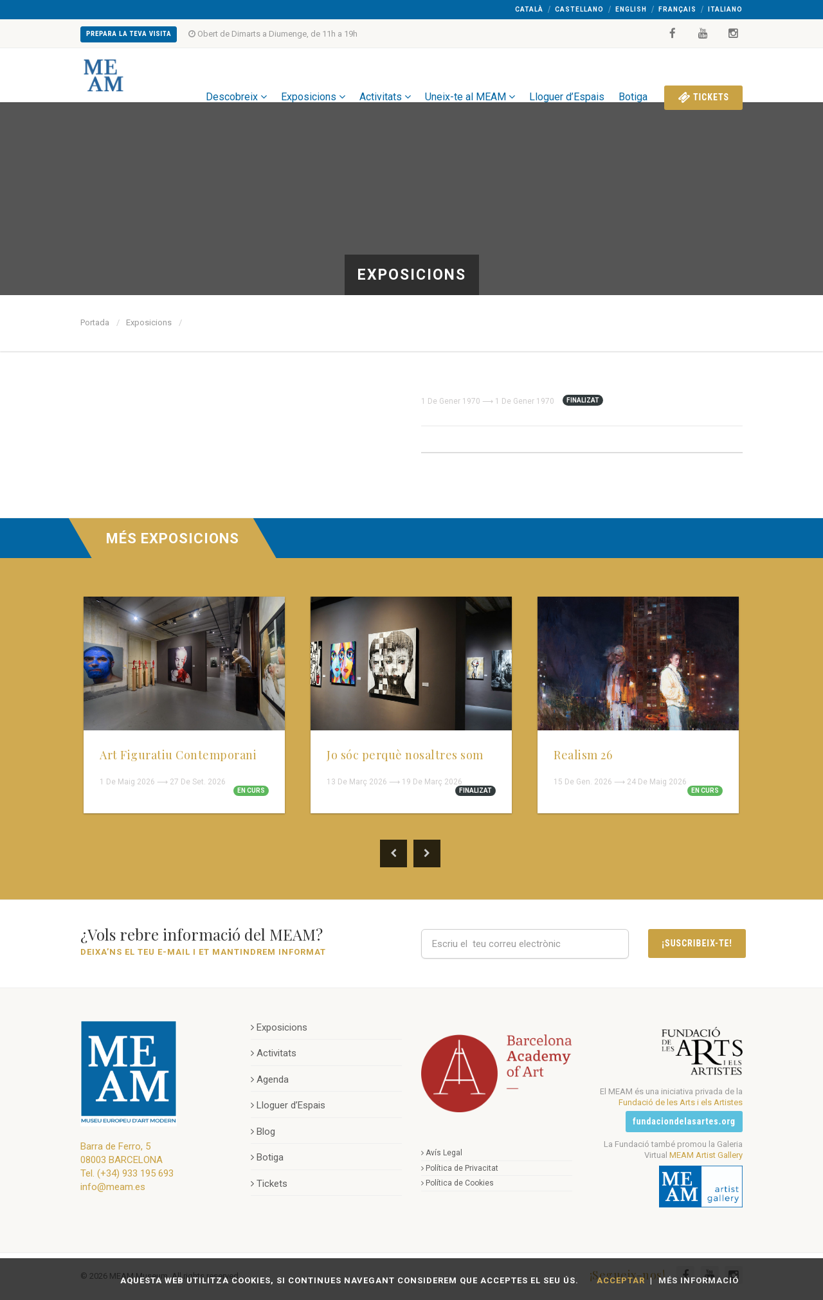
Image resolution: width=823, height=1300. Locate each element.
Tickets (703, 75)
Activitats (385, 75)
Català (529, 9)
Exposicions (313, 75)
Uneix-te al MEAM (470, 75)
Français (677, 9)
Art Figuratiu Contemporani (178, 755)
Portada (94, 322)
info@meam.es (112, 1187)
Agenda (270, 1079)
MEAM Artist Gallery (706, 1155)
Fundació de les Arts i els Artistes (681, 1102)
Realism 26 (583, 755)
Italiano (725, 9)
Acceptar (621, 1280)
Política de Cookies (457, 1182)
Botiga (633, 75)
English (631, 9)
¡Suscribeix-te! (697, 943)
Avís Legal (441, 1152)
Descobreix (236, 75)
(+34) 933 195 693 (135, 1173)
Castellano (579, 9)
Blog (263, 1131)
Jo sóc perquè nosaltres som (405, 755)
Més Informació (698, 1280)
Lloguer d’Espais (566, 75)
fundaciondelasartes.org (684, 1121)
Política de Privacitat (459, 1168)
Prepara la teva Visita (128, 34)
